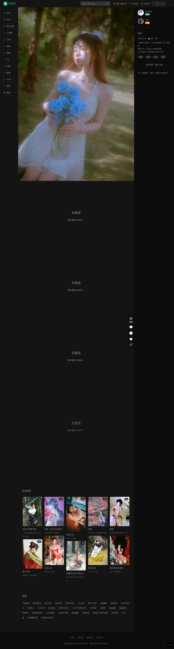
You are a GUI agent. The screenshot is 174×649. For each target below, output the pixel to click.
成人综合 (48, 603)
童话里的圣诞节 (116, 568)
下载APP (145, 4)
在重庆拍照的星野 (116, 533)
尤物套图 (112, 608)
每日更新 (9, 26)
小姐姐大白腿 (63, 613)
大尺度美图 (50, 613)
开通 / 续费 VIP (120, 4)
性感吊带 (114, 603)
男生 (7, 86)
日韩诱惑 (114, 613)
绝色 (140, 57)
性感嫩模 (103, 603)
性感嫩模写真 (33, 618)
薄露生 (25, 575)
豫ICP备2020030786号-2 (99, 644)
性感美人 (31, 608)
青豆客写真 (70, 603)
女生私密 (93, 608)
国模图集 (122, 608)
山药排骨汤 (48, 533)
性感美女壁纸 (37, 613)
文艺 (155, 57)
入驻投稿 (133, 4)
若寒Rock (91, 533)
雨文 (96, 572)
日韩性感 (85, 613)
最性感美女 (37, 603)
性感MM (25, 613)
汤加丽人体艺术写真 (100, 613)
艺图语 (12, 3)
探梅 (90, 529)
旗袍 (7, 73)
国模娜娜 (75, 613)
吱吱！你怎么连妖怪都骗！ (56, 529)
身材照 (102, 608)
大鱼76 (69, 538)
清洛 (111, 572)
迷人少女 (81, 603)
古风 (7, 39)
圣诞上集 (48, 568)
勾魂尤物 (25, 603)
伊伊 (126, 533)
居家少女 (70, 535)
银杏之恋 (92, 568)
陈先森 (47, 572)
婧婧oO (57, 533)
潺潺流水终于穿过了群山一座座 (79, 573)
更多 (7, 93)
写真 (163, 57)
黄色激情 (51, 608)
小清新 (8, 33)
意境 (7, 46)
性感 (148, 57)
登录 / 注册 (159, 4)
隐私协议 (90, 638)
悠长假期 (148, 11)
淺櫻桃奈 (117, 572)
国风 (7, 53)
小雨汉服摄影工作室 (30, 533)
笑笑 (74, 538)
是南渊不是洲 (101, 533)
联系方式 (99, 638)
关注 (7, 20)
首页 (7, 13)
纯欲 (7, 66)
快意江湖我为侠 (29, 529)
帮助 (72, 638)
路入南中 (26, 572)
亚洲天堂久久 (64, 608)
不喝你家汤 (33, 575)
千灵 (146, 20)
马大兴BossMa (71, 577)
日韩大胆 (41, 608)
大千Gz (91, 572)
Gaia (52, 572)
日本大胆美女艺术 (79, 608)
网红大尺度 (92, 603)
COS (7, 79)
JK (6, 59)
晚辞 (112, 529)
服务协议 (80, 638)
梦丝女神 (58, 603)
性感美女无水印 (47, 618)
